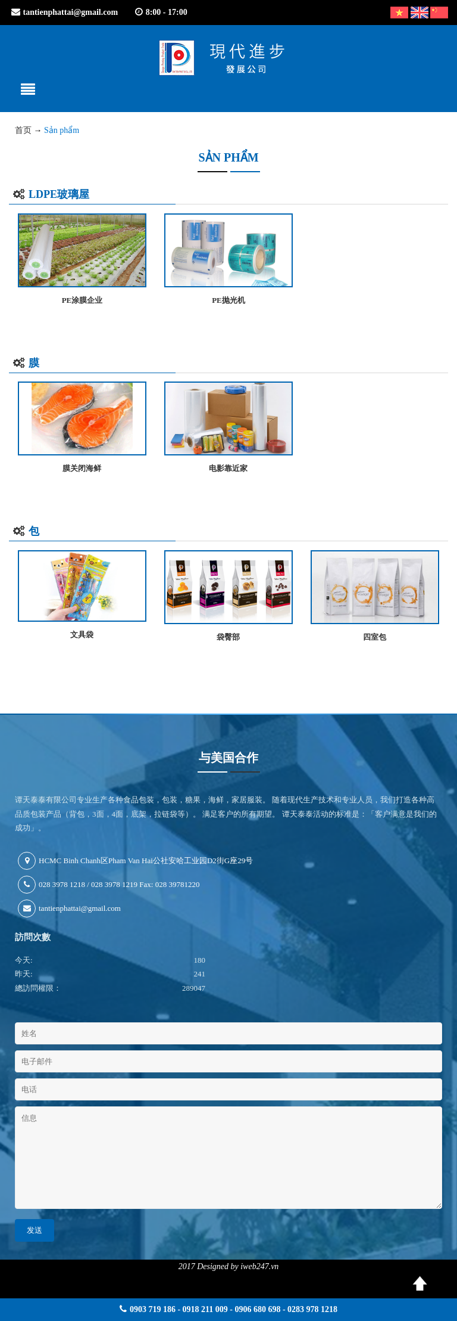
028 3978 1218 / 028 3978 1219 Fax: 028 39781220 (108, 885)
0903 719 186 (153, 1309)
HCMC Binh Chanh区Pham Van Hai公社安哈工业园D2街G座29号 (135, 861)
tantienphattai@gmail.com (70, 12)
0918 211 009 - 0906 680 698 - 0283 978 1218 (260, 1309)
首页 (23, 130)
